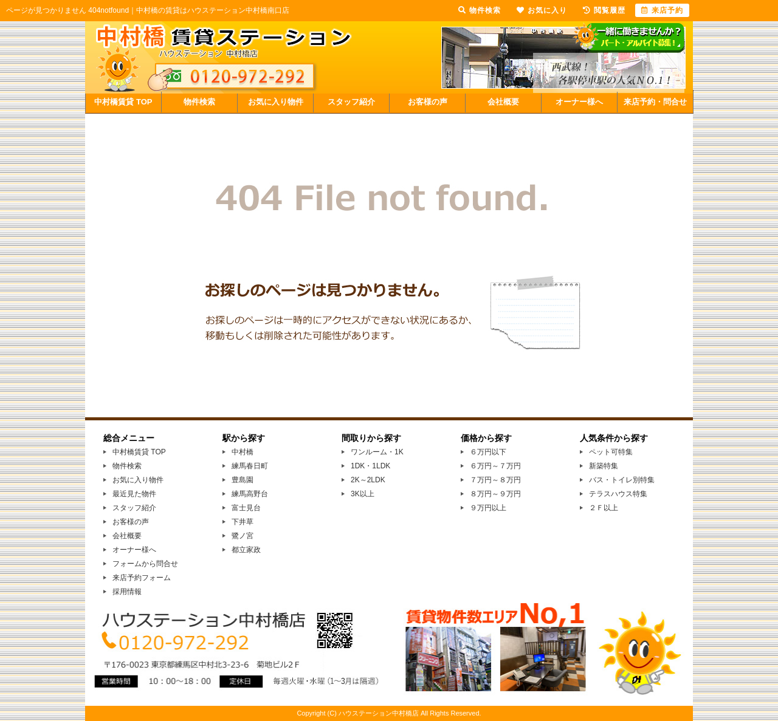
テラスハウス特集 (618, 494)
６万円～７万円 (495, 466)
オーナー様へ (579, 101)
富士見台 (246, 508)
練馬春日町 (250, 466)
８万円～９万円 (495, 494)
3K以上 (362, 494)
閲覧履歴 (604, 10)
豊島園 (242, 480)
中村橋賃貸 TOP (123, 101)
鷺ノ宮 (242, 535)
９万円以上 (488, 508)
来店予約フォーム (141, 577)
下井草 (242, 522)
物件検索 (199, 101)
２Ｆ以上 (603, 508)
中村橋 (242, 452)
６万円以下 (488, 452)
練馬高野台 (250, 494)
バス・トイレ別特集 (622, 480)
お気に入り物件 (275, 101)
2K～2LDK (368, 480)
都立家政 (246, 549)
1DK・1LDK (370, 466)
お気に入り (542, 10)
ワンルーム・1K (377, 452)
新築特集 (603, 466)
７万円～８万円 (495, 480)
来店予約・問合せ (655, 101)
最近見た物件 (134, 494)
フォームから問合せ (145, 563)
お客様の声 (427, 101)
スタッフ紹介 (351, 101)
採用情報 (127, 591)
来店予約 (662, 10)
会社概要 (503, 101)
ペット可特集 (611, 452)
